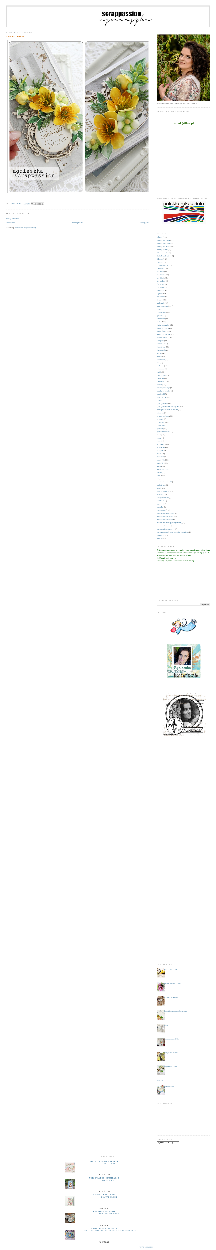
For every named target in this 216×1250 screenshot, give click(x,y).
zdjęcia (159, 538)
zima (166, 1025)
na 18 (159, 372)
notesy (159, 385)
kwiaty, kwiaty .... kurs (172, 983)
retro (158, 441)
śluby (159, 466)
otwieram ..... (169, 1086)
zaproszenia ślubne (164, 526)
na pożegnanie (162, 375)
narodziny (160, 381)
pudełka (160, 429)
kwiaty (159, 356)
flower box (161, 297)
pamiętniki (161, 394)
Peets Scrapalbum (104, 1195)
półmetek (160, 413)
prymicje (160, 419)
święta (159, 472)
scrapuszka (161, 447)
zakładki (160, 507)
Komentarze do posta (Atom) (25, 228)
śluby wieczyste (162, 469)
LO (158, 363)
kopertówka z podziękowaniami (175, 1011)
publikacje (160, 425)
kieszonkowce (162, 337)
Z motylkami (109, 1163)
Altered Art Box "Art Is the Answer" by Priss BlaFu (109, 1231)
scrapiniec (160, 444)
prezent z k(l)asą (163, 416)
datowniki (160, 268)
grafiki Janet (161, 312)
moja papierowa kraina (104, 1161)
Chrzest (160, 259)
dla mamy (160, 284)
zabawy (160, 504)
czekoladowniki (162, 265)
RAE (159, 435)
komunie (160, 344)
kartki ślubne (161, 331)
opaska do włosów (163, 391)
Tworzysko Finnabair (104, 1228)
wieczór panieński (163, 491)
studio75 (160, 463)
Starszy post (144, 223)
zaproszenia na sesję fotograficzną (169, 523)
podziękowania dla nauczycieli (168, 406)
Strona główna (77, 223)
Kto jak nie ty (109, 1180)
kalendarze (161, 319)
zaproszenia (161, 510)
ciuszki (159, 262)
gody (159, 309)
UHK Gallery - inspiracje (104, 1178)
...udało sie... (159, 1080)
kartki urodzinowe (163, 334)
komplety (160, 341)
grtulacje (160, 316)
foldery (159, 300)
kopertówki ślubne (170, 1067)
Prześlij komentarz (12, 219)
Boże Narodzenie (163, 256)
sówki (159, 454)
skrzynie (160, 450)
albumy (159, 237)
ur (158, 479)
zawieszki (160, 535)
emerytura (160, 290)
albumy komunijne (164, 243)
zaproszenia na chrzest (165, 516)
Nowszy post (10, 223)
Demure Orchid (109, 1197)
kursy (159, 353)
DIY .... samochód (170, 969)
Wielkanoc (161, 494)
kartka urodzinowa (171, 997)
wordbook (160, 501)
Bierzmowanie (162, 253)
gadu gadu (160, 303)
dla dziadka (161, 275)
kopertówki (161, 347)
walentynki (161, 485)
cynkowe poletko (104, 1212)
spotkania (160, 457)
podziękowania (162, 403)
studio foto (161, 460)
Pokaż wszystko (146, 1247)
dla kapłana (161, 281)
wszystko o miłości (171, 1053)
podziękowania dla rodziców (167, 410)
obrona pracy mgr (163, 388)
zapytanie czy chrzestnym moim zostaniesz (172, 532)
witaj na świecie (163, 497)
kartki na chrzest (163, 328)
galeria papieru (162, 306)
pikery (159, 400)
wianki (159, 488)
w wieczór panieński (164, 482)
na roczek (160, 378)
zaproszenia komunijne (165, 513)
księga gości (161, 350)
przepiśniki (161, 422)
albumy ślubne (162, 250)
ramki (159, 438)
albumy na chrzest (163, 246)
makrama (160, 366)
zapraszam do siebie (171, 1039)
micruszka (160, 369)
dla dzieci (160, 278)
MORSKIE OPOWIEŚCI (109, 1214)
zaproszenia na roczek (165, 519)
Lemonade (161, 359)
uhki (158, 476)
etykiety (160, 293)
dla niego (160, 287)
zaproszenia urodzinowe (165, 529)
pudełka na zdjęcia (163, 432)
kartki (159, 322)
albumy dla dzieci (163, 240)
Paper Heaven (162, 397)
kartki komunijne (163, 325)
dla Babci (160, 272)
